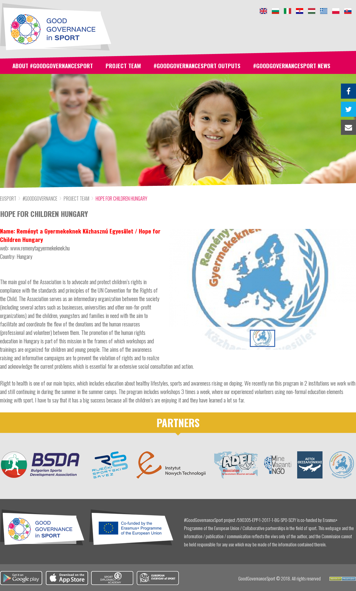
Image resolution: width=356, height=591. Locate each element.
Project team (123, 65)
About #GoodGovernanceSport (52, 65)
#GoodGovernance (40, 198)
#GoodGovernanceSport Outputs (197, 65)
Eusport (8, 198)
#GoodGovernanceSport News (291, 65)
